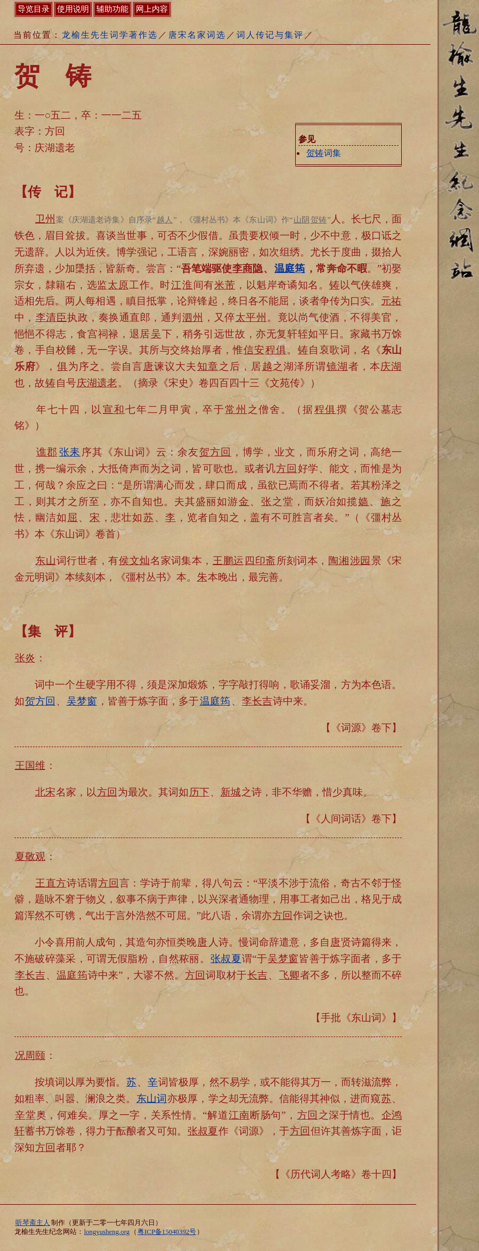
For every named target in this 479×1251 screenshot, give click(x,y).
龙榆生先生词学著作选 (110, 34)
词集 (323, 153)
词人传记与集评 (270, 34)
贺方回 (40, 701)
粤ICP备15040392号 (166, 1232)
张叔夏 (225, 958)
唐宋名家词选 (197, 34)
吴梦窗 (82, 701)
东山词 (151, 1098)
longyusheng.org (106, 1232)
